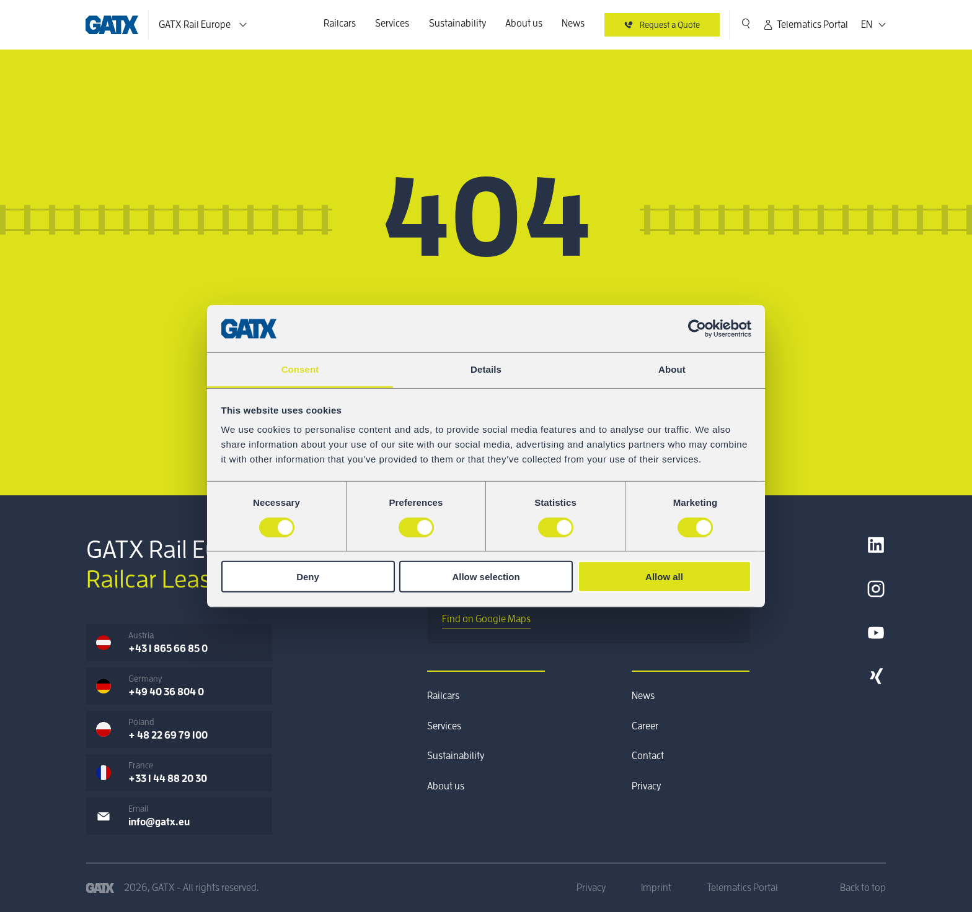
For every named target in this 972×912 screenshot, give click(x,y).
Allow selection (485, 576)
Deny (307, 576)
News (573, 23)
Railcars (340, 23)
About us (523, 23)
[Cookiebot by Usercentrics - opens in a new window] (697, 328)
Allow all (664, 576)
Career (645, 726)
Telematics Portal (805, 25)
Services (392, 23)
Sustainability (457, 23)
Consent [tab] (300, 369)
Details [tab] (486, 369)
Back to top (863, 888)
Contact (648, 756)
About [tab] (672, 369)
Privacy (646, 786)
